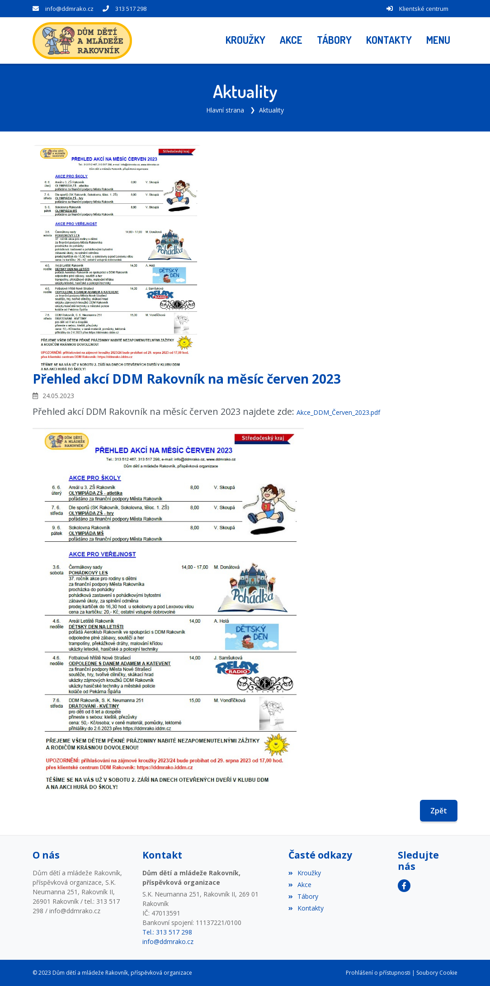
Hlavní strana (225, 110)
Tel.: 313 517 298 (167, 932)
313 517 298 (130, 9)
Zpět (438, 811)
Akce (299, 884)
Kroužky (304, 873)
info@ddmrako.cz (69, 9)
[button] (438, 40)
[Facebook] (404, 885)
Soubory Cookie (436, 973)
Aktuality (271, 110)
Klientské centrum (423, 9)
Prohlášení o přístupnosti (378, 973)
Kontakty (306, 908)
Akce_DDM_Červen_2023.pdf (338, 412)
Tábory (303, 896)
